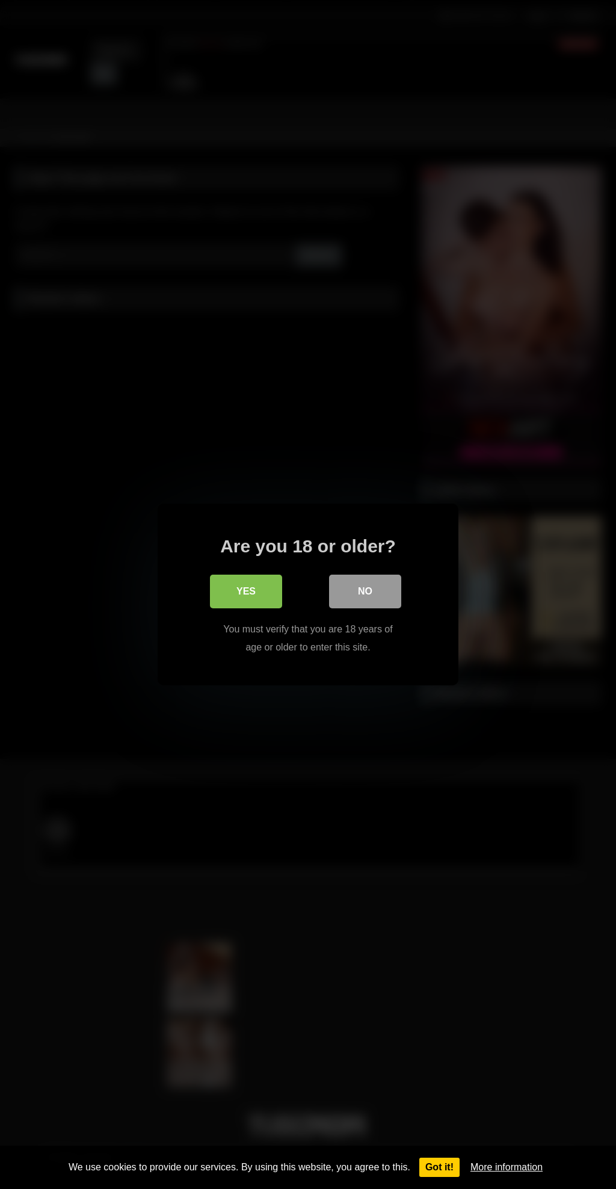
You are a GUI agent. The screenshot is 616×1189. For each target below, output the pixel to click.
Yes (246, 591)
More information (506, 1167)
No (365, 591)
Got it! (439, 1167)
